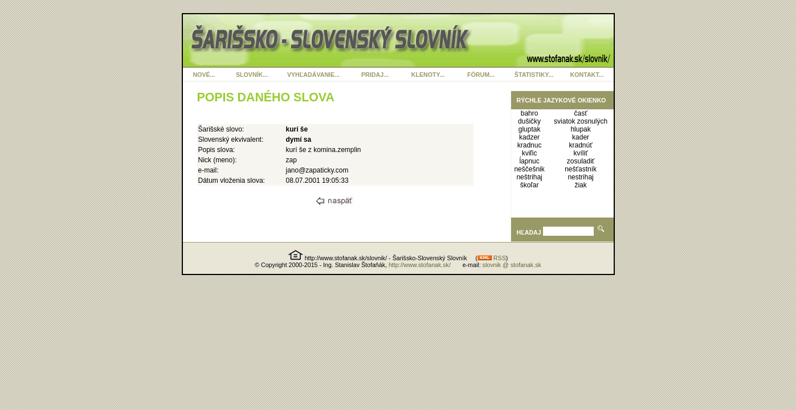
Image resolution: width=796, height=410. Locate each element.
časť (580, 113)
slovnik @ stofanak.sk (512, 264)
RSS (491, 258)
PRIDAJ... (375, 74)
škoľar (529, 185)
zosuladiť (581, 161)
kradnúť (580, 145)
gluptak (530, 129)
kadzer (529, 137)
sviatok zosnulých (580, 121)
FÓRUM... (481, 74)
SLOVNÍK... (252, 74)
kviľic (529, 153)
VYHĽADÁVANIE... (313, 74)
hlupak (580, 129)
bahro (529, 113)
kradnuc (529, 145)
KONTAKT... (587, 74)
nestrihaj (580, 177)
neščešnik (529, 169)
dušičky (529, 121)
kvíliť (580, 153)
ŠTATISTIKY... (534, 74)
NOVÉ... (204, 74)
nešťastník (581, 169)
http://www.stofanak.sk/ (420, 264)
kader (580, 137)
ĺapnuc (529, 161)
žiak (580, 185)
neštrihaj (529, 177)
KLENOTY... (428, 74)
